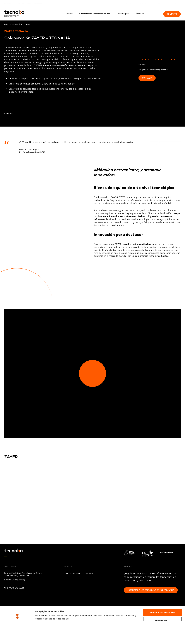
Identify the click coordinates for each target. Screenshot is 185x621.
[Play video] (92, 373)
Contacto (172, 14)
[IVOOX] (100, 581)
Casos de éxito (17, 24)
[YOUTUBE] (88, 581)
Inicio (6, 24)
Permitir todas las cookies (162, 598)
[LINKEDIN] (65, 581)
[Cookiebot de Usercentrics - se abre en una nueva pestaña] (17, 616)
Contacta (147, 78)
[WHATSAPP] (106, 581)
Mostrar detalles (43, 612)
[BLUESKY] (111, 581)
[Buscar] (155, 14)
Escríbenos (89, 573)
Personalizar (162, 606)
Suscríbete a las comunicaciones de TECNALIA (150, 590)
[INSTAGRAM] (76, 581)
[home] (14, 14)
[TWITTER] (71, 581)
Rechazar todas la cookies (162, 614)
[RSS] (94, 581)
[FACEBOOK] (82, 581)
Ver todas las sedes (14, 588)
